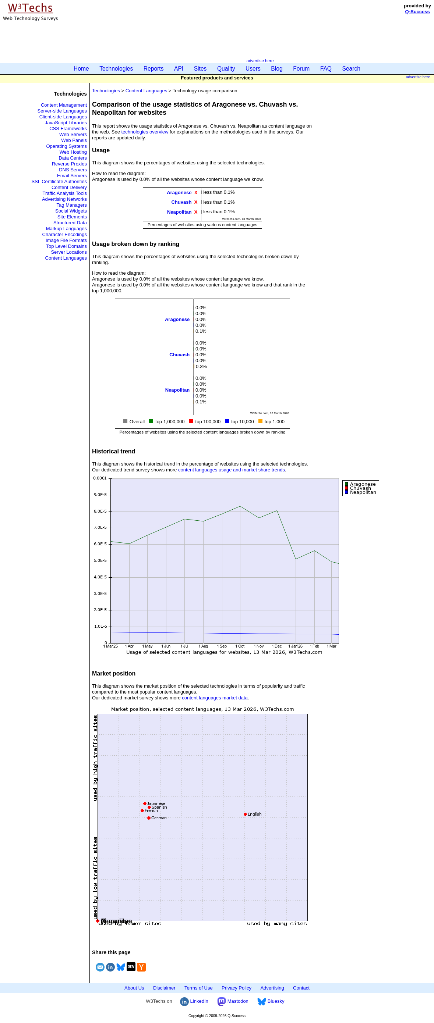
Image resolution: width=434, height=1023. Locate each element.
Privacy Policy (236, 988)
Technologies (116, 68)
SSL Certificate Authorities (59, 181)
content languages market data (215, 698)
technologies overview (145, 132)
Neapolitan (179, 211)
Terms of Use (198, 988)
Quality (226, 68)
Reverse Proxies (69, 164)
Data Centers (73, 158)
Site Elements (72, 217)
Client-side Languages (63, 117)
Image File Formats (66, 240)
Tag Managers (72, 205)
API (178, 68)
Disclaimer (164, 988)
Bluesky (270, 1001)
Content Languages (66, 258)
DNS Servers (73, 169)
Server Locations (69, 252)
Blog (276, 68)
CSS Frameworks (68, 128)
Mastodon (232, 1001)
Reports (154, 68)
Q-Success (417, 11)
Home (81, 68)
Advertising (272, 988)
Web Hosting (73, 152)
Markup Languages (66, 228)
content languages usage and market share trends (231, 470)
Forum (301, 68)
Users (253, 68)
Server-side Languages (62, 111)
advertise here (260, 60)
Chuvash (181, 202)
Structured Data (70, 222)
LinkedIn (194, 1001)
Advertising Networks (64, 199)
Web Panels (74, 140)
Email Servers (72, 175)
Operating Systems (66, 146)
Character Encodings (64, 234)
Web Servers (73, 134)
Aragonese (179, 192)
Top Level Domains (66, 246)
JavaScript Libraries (66, 122)
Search (351, 68)
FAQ (326, 68)
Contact (301, 988)
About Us (134, 988)
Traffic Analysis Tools (65, 193)
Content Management (64, 105)
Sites (200, 68)
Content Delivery (69, 187)
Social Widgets (71, 211)
